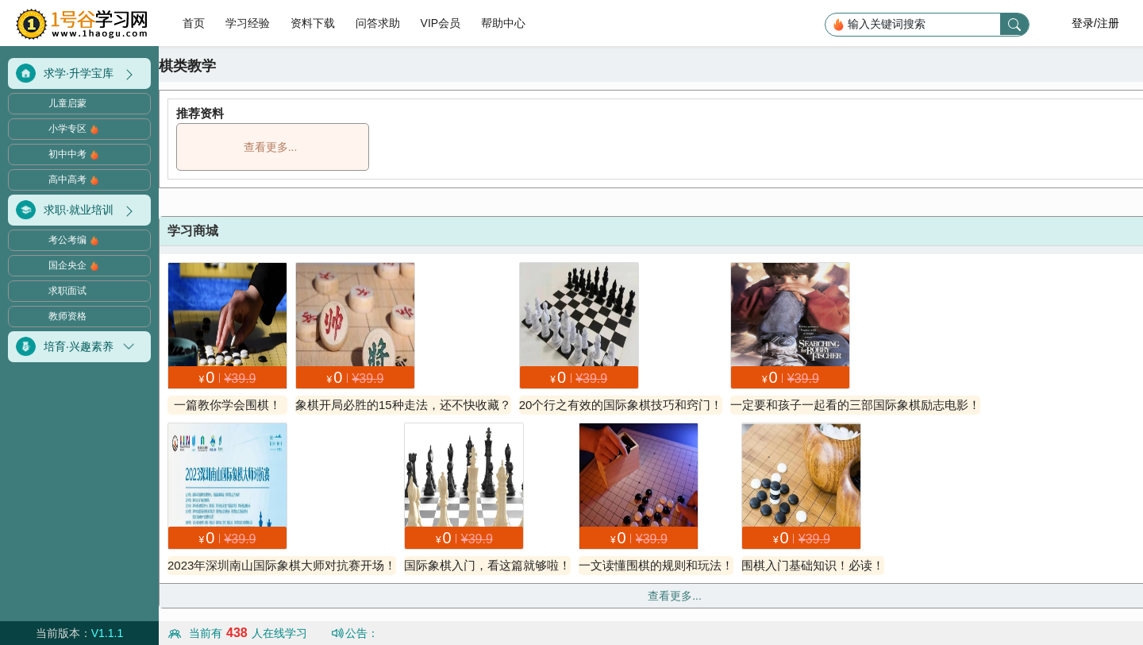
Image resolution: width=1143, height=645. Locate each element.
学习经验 (247, 23)
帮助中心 (503, 23)
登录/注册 (1095, 23)
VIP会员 (441, 23)
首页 (195, 23)
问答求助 (378, 23)
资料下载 (313, 23)
